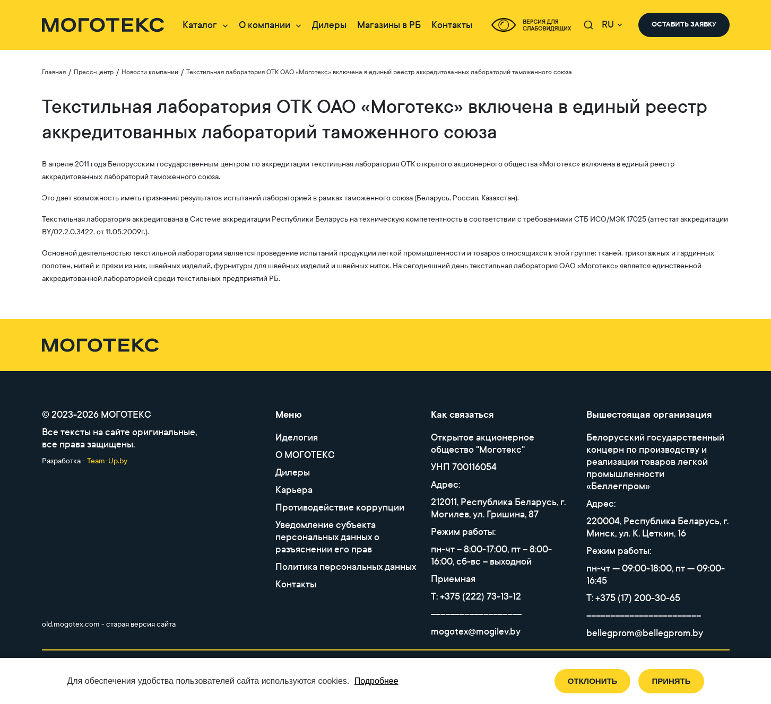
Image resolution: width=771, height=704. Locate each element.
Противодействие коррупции (339, 507)
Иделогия (296, 437)
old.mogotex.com (71, 624)
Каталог (200, 25)
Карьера (294, 490)
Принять (671, 680)
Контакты (451, 25)
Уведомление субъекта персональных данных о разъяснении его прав (327, 537)
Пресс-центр (94, 72)
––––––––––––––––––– (476, 614)
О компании (264, 25)
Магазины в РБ (389, 25)
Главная (54, 72)
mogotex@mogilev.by (476, 631)
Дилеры (329, 25)
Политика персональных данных (345, 567)
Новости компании (150, 72)
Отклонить (593, 680)
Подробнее (376, 680)
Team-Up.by (107, 460)
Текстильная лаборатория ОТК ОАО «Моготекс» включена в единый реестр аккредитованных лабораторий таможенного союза (379, 72)
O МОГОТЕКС (305, 455)
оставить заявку (684, 24)
